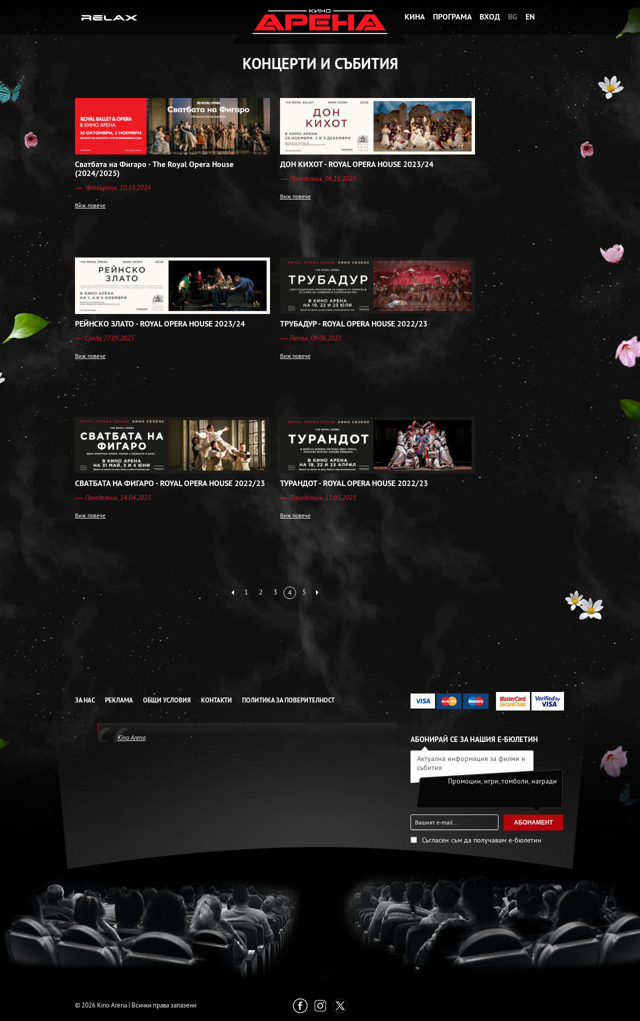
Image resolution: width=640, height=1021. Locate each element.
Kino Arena (132, 738)
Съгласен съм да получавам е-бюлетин (482, 840)
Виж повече (90, 205)
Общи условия (167, 700)
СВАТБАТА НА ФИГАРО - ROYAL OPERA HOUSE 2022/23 (170, 483)
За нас (85, 700)
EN (530, 17)
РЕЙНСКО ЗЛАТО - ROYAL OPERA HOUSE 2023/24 (160, 324)
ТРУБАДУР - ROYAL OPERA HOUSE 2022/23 (354, 324)
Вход (490, 17)
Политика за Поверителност (288, 700)
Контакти (216, 700)
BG (513, 17)
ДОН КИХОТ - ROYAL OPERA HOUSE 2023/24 (357, 164)
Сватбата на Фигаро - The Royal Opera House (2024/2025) (154, 169)
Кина (414, 17)
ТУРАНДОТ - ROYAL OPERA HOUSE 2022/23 (354, 483)
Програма (452, 17)
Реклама (119, 700)
